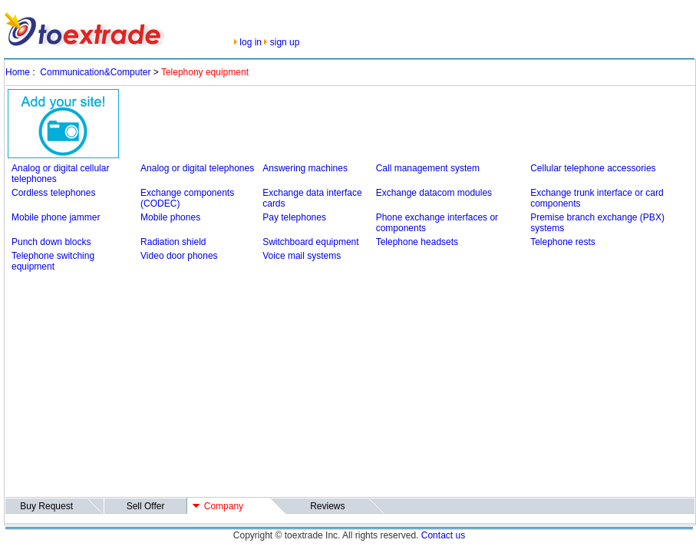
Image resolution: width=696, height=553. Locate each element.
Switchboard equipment (310, 242)
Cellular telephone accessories (592, 168)
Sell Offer (146, 506)
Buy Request (46, 506)
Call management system (428, 168)
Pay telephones (294, 217)
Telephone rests (562, 242)
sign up (285, 42)
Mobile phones (170, 217)
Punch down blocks (51, 242)
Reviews (327, 506)
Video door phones (179, 255)
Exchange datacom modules (434, 192)
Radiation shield (173, 242)
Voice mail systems (301, 255)
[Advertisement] (209, 387)
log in (250, 42)
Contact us (443, 535)
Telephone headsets (417, 242)
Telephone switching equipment (53, 261)
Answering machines (305, 168)
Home (17, 72)
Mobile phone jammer (56, 217)
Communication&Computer (95, 72)
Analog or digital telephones (197, 168)
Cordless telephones (53, 192)
